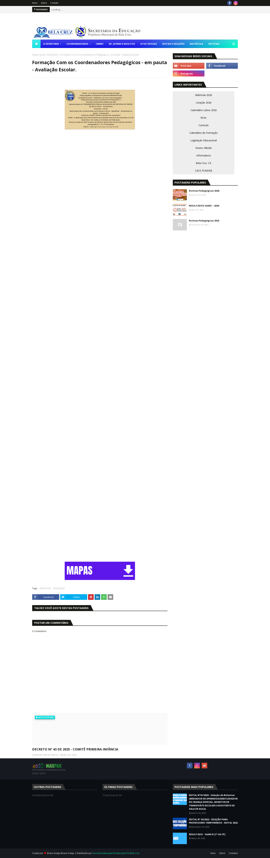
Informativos (203, 155)
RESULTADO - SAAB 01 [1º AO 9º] (207, 834)
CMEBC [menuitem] (100, 43)
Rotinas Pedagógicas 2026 (204, 190)
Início (34, 2)
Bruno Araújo (68, 853)
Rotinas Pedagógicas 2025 (204, 220)
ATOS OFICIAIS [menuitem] (148, 43)
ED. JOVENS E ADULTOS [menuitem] (122, 43)
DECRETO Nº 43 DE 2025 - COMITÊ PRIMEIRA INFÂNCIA (75, 749)
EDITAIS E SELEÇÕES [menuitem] (173, 43)
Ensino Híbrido (203, 148)
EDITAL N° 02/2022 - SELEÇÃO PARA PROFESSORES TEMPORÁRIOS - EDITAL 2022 (213, 821)
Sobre (44, 2)
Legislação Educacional (203, 140)
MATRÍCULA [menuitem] (196, 43)
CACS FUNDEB (203, 170)
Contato (54, 2)
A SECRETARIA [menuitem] (51, 43)
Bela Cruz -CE (203, 163)
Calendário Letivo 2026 (204, 110)
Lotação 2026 (203, 102)
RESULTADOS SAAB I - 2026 (204, 205)
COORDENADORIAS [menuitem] (77, 43)
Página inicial (38, 54)
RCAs (204, 117)
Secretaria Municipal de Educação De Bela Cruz (116, 853)
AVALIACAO (45, 588)
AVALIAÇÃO (52, 54)
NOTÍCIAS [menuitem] (214, 43)
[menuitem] (36, 44)
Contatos (233, 853)
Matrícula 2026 (203, 95)
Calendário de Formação (203, 132)
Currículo (204, 125)
